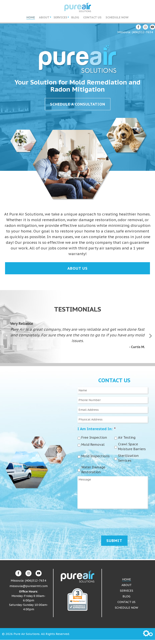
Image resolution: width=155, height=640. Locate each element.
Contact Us (92, 17)
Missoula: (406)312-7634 (135, 32)
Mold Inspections (95, 456)
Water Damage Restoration (93, 469)
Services (60, 17)
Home (30, 17)
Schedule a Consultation (77, 104)
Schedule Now (117, 17)
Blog (75, 17)
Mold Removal (93, 445)
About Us (77, 268)
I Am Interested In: (97, 429)
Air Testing (126, 438)
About (44, 17)
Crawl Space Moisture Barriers (132, 446)
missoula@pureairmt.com (28, 586)
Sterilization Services (128, 458)
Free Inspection (94, 438)
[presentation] (108, 521)
